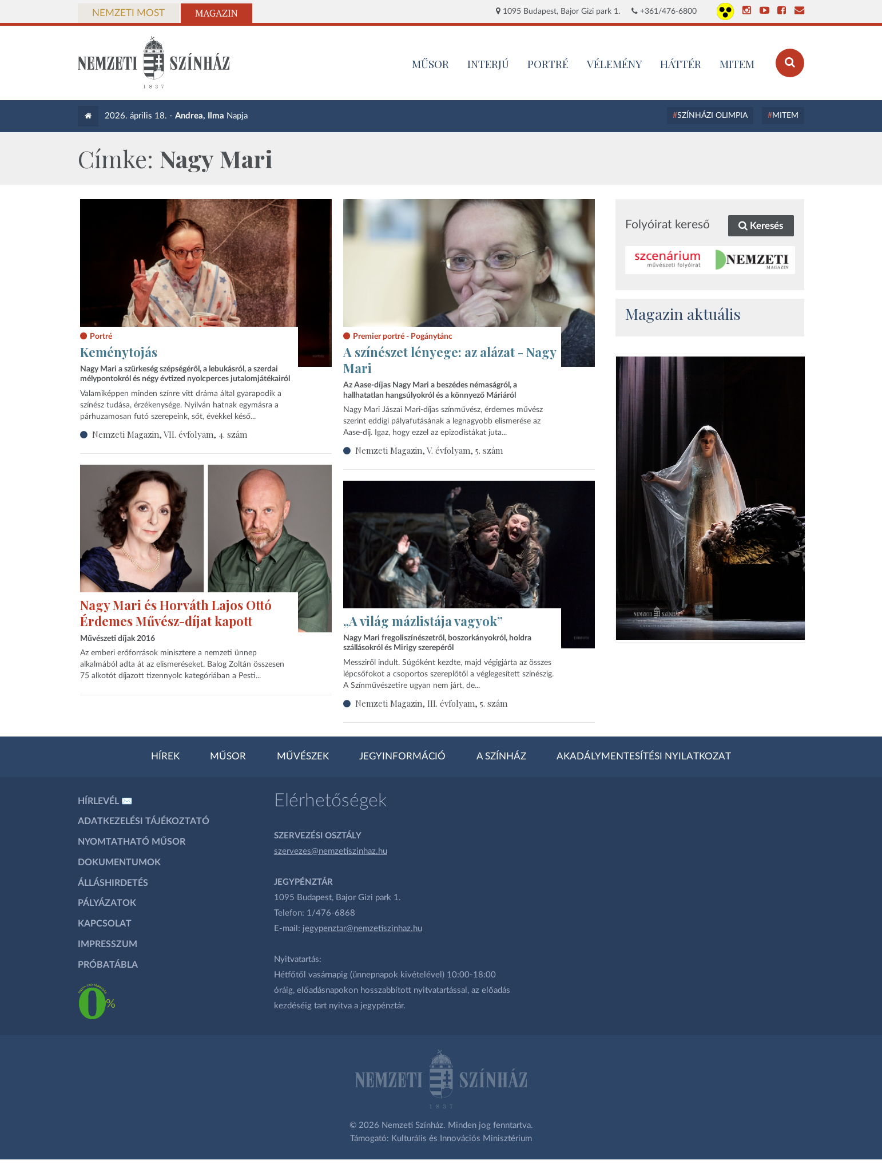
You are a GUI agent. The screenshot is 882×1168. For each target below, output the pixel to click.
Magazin (216, 13)
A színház (501, 756)
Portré (548, 63)
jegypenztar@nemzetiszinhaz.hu (362, 928)
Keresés (760, 226)
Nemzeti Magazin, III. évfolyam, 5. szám (431, 703)
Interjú (488, 63)
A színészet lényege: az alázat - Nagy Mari (449, 360)
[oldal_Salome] (710, 498)
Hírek (165, 756)
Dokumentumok (119, 862)
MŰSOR (430, 63)
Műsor (228, 756)
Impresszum (107, 944)
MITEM (737, 63)
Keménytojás (118, 352)
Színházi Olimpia (712, 116)
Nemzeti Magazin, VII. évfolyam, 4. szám (169, 434)
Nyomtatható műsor (131, 841)
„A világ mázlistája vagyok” (423, 620)
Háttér (680, 63)
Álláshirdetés (113, 883)
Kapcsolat (105, 923)
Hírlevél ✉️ (105, 801)
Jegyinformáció (402, 756)
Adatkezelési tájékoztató (143, 821)
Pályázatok (107, 903)
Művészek (303, 756)
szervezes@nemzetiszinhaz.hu (330, 851)
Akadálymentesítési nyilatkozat (644, 756)
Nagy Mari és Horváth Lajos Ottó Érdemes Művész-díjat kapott (176, 613)
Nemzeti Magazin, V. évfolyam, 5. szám (429, 450)
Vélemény (614, 63)
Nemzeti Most (128, 13)
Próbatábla (108, 964)
